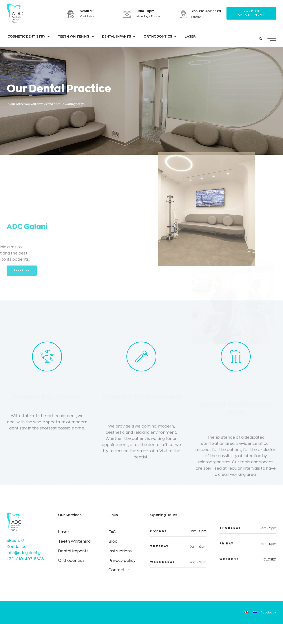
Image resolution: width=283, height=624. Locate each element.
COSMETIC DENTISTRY (28, 37)
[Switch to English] (246, 612)
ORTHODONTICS (160, 37)
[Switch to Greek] (255, 612)
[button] (260, 38)
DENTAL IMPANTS (118, 37)
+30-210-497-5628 (25, 559)
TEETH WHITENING (76, 37)
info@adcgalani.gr (24, 553)
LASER (190, 36)
